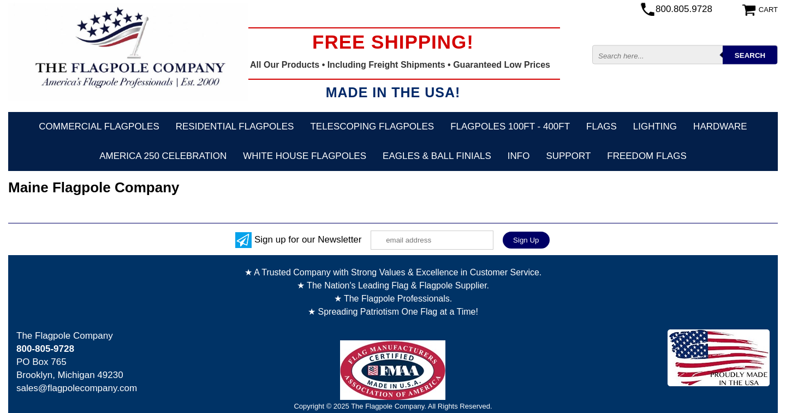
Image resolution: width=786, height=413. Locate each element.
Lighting (655, 126)
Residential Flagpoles (235, 126)
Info (519, 156)
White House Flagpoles (304, 156)
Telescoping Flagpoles (372, 126)
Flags (601, 126)
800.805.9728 (684, 9)
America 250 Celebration (163, 156)
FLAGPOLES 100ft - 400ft (510, 126)
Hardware (720, 126)
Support (568, 156)
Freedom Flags (646, 156)
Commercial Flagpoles (99, 126)
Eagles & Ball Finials (437, 156)
